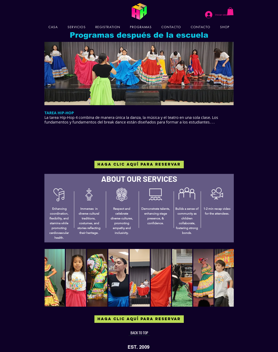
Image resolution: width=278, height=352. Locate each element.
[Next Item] (227, 278)
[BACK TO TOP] (139, 333)
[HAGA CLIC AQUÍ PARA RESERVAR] (139, 164)
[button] (230, 11)
